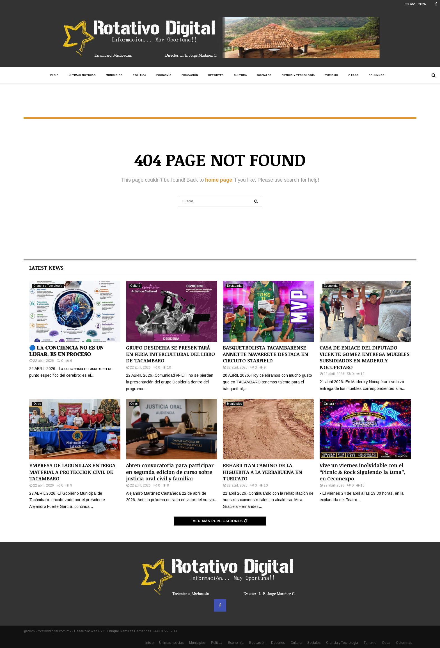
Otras (353, 75)
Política (139, 75)
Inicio (54, 75)
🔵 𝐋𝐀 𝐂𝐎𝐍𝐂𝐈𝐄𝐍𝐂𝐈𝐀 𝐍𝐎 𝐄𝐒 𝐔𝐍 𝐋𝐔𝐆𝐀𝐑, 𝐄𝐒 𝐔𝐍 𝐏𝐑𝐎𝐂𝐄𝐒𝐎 (66, 350)
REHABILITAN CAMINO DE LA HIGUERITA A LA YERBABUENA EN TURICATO (262, 472)
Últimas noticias (82, 75)
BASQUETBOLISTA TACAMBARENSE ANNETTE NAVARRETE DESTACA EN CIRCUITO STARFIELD (265, 354)
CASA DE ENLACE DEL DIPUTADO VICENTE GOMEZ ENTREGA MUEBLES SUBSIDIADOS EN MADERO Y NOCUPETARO (364, 357)
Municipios (114, 75)
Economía (163, 75)
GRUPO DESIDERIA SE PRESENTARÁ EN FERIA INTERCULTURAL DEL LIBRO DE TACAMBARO (170, 354)
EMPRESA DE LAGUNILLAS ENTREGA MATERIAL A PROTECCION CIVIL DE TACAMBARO (72, 472)
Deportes (216, 75)
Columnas (376, 75)
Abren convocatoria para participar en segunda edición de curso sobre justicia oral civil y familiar (170, 472)
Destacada (234, 285)
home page (218, 180)
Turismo (331, 75)
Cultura (240, 75)
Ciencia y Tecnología (298, 75)
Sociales (264, 75)
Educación (190, 75)
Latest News (46, 267)
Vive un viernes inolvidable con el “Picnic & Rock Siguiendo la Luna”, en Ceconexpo (362, 472)
